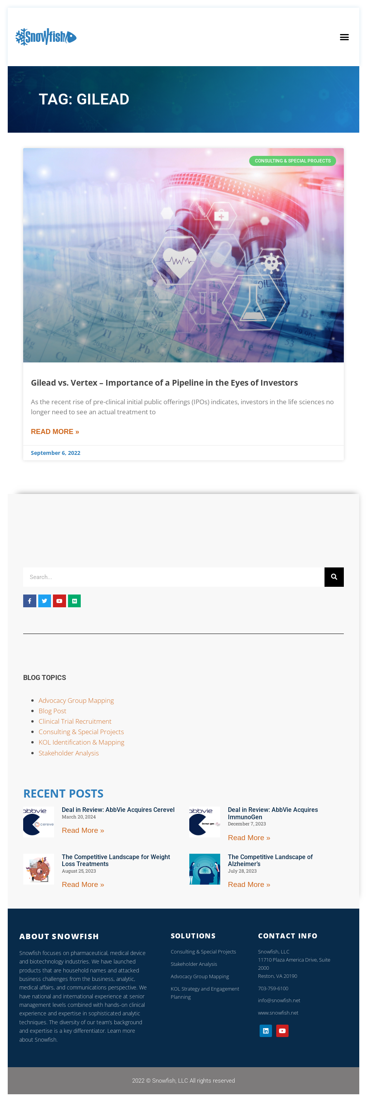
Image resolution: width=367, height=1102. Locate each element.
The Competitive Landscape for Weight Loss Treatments (116, 860)
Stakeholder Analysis (69, 752)
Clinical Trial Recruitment (75, 721)
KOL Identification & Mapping (81, 742)
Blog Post (52, 710)
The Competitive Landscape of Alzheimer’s (270, 860)
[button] (344, 37)
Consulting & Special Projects (81, 731)
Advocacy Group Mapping (76, 700)
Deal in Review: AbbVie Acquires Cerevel (118, 809)
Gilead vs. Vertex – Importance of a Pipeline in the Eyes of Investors (164, 382)
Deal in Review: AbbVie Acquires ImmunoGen (273, 813)
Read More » (55, 432)
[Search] (334, 577)
